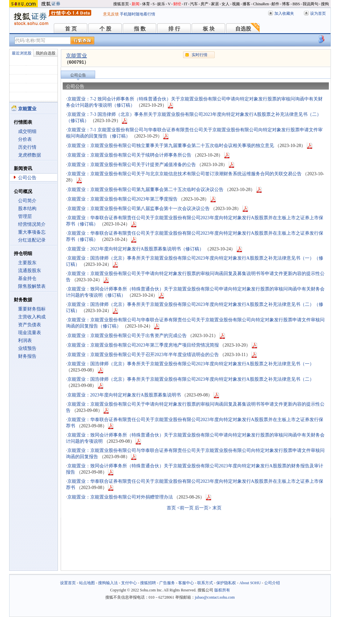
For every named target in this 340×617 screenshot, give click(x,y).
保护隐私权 (226, 583)
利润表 (25, 340)
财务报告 (27, 356)
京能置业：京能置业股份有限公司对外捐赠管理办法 (120, 497)
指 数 (140, 29)
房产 (204, 4)
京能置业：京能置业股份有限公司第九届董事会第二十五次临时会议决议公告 (145, 189)
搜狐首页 (121, 4)
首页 (171, 507)
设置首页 (68, 583)
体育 (146, 4)
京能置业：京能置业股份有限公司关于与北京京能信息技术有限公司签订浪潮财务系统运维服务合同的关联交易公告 (184, 173)
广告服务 (167, 583)
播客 (246, 4)
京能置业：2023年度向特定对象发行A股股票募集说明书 (124, 395)
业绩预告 (27, 348)
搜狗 (325, 4)
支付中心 (129, 583)
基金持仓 (27, 278)
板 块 (209, 29)
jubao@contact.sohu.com (215, 597)
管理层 (25, 216)
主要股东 (27, 262)
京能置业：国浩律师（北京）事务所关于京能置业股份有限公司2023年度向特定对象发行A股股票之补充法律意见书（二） (190, 379)
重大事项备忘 (32, 232)
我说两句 (310, 4)
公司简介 (27, 200)
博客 (286, 4)
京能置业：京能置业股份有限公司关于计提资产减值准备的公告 (131, 164)
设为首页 (318, 13)
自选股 (243, 29)
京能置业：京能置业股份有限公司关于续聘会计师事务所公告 (129, 155)
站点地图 (87, 583)
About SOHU (250, 583)
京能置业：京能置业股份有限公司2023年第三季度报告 (122, 199)
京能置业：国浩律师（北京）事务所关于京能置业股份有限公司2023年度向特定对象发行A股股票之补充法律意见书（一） (190, 363)
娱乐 (161, 4)
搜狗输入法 (108, 583)
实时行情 (199, 55)
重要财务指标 (32, 309)
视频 (236, 4)
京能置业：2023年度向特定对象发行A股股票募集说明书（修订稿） (135, 248)
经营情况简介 (32, 224)
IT (185, 4)
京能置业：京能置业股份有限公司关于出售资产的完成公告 (127, 335)
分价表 (25, 139)
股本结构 (27, 208)
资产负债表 (29, 324)
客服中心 (186, 583)
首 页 (71, 29)
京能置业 (76, 55)
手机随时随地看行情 (137, 14)
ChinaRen (261, 4)
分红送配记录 (32, 240)
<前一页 (185, 507)
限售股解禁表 (32, 286)
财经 (177, 4)
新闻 (135, 4)
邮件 (275, 4)
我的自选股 (45, 53)
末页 (217, 507)
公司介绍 (272, 583)
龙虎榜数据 (29, 155)
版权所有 (222, 590)
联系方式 (205, 583)
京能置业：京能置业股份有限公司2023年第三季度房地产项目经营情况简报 (143, 345)
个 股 (105, 29)
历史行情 (27, 147)
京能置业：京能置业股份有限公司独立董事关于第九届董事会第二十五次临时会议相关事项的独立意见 (170, 145)
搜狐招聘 (148, 583)
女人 (225, 4)
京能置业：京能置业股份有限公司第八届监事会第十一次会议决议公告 (138, 208)
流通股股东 (29, 270)
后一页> (203, 507)
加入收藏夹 (284, 13)
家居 (215, 4)
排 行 (174, 29)
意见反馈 (111, 14)
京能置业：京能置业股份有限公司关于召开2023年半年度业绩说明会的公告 (143, 354)
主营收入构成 (32, 316)
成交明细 (27, 131)
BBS (296, 4)
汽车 (194, 4)
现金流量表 (29, 332)
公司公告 (27, 177)
